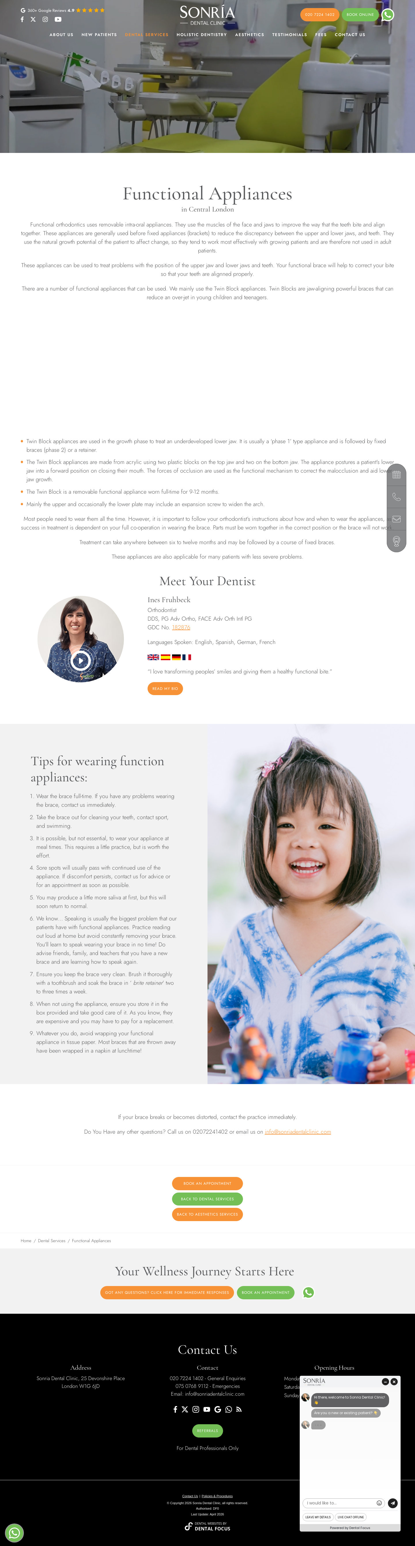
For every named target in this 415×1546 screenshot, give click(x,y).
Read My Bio (165, 688)
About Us (61, 35)
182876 (181, 627)
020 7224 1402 (320, 14)
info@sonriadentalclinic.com (298, 1132)
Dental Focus (213, 1529)
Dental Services (147, 35)
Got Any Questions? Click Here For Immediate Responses (167, 1292)
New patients (99, 35)
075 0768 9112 (192, 1386)
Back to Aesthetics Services (207, 1214)
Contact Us (350, 35)
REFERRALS (207, 1430)
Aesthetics (249, 35)
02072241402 (210, 1132)
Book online (360, 14)
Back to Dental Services (207, 1199)
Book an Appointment (207, 1183)
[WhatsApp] (308, 1292)
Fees (321, 35)
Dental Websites (208, 1523)
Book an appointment (266, 1292)
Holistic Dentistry (202, 35)
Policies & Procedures (217, 1496)
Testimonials (289, 35)
